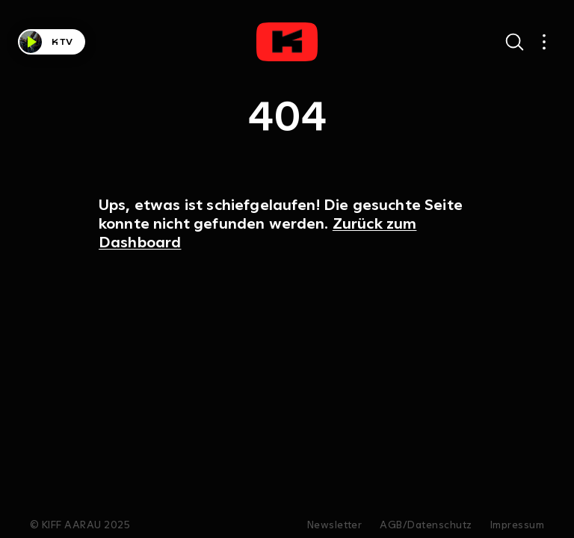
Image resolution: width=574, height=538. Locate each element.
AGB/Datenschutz (426, 525)
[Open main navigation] (544, 42)
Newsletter (334, 525)
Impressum (517, 525)
